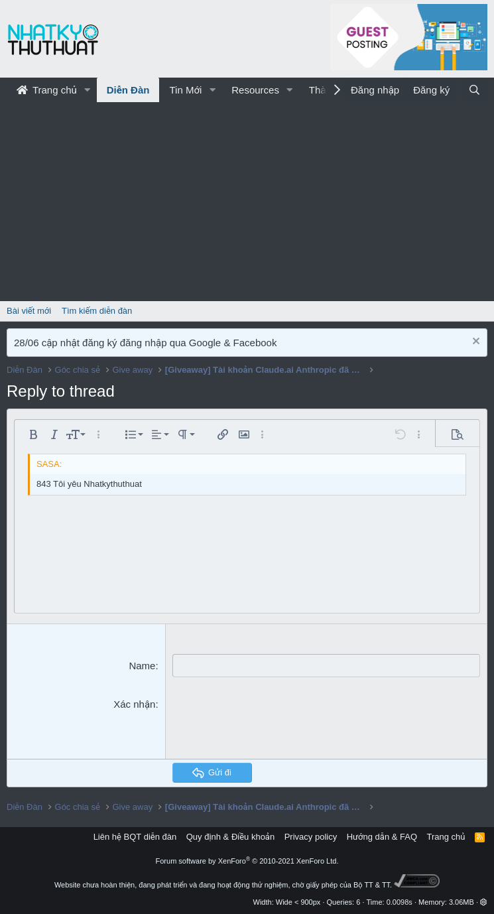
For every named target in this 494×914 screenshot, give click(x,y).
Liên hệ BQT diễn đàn (135, 837)
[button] (87, 90)
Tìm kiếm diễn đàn (97, 311)
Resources (255, 90)
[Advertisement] (247, 201)
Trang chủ (47, 90)
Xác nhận (134, 704)
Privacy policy (310, 837)
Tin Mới (185, 90)
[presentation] (273, 723)
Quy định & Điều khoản (230, 837)
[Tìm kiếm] (474, 90)
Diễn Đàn (128, 90)
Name (142, 665)
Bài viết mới (29, 311)
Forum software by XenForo (247, 861)
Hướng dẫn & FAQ (382, 837)
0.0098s (399, 902)
